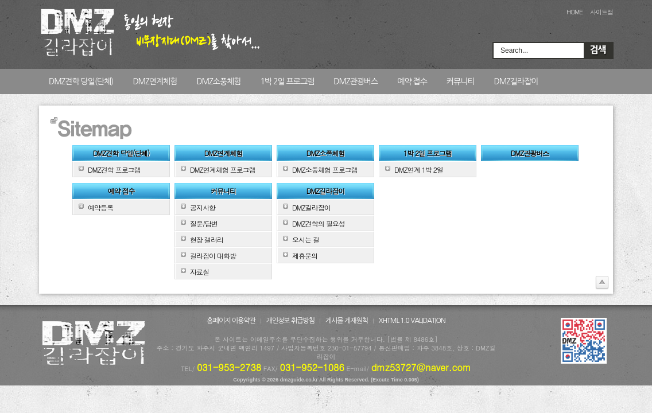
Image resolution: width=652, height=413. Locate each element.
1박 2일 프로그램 (287, 81)
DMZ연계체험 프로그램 (222, 169)
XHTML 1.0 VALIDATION (412, 320)
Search (598, 50)
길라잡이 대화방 (213, 255)
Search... (514, 50)
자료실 (199, 271)
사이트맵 (601, 11)
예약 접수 (412, 81)
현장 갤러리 (206, 239)
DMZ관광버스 (355, 81)
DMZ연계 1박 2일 (418, 169)
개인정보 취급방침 (290, 320)
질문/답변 (204, 223)
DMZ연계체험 (155, 81)
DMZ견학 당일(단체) (81, 81)
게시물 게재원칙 (346, 320)
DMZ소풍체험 (218, 81)
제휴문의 (304, 255)
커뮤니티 (461, 81)
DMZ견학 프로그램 (114, 169)
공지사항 (202, 207)
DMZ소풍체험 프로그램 (325, 169)
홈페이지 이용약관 (231, 320)
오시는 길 (305, 239)
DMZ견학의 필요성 (318, 223)
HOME (574, 11)
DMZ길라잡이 (516, 81)
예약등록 (100, 207)
